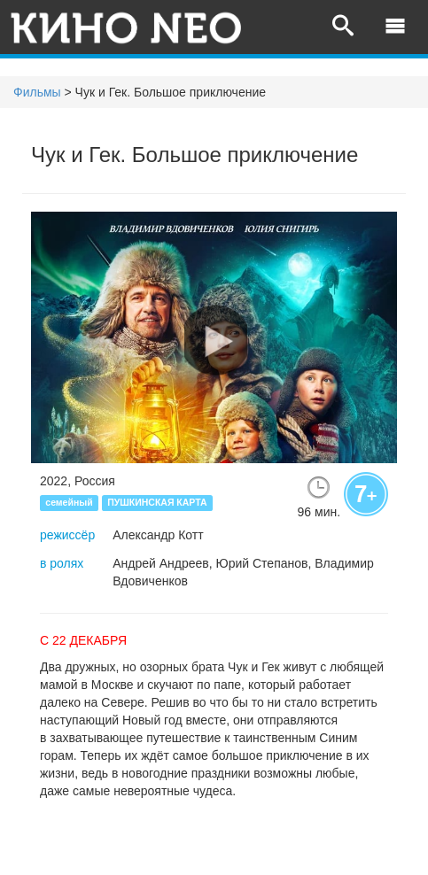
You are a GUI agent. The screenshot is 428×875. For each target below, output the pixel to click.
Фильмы (37, 92)
